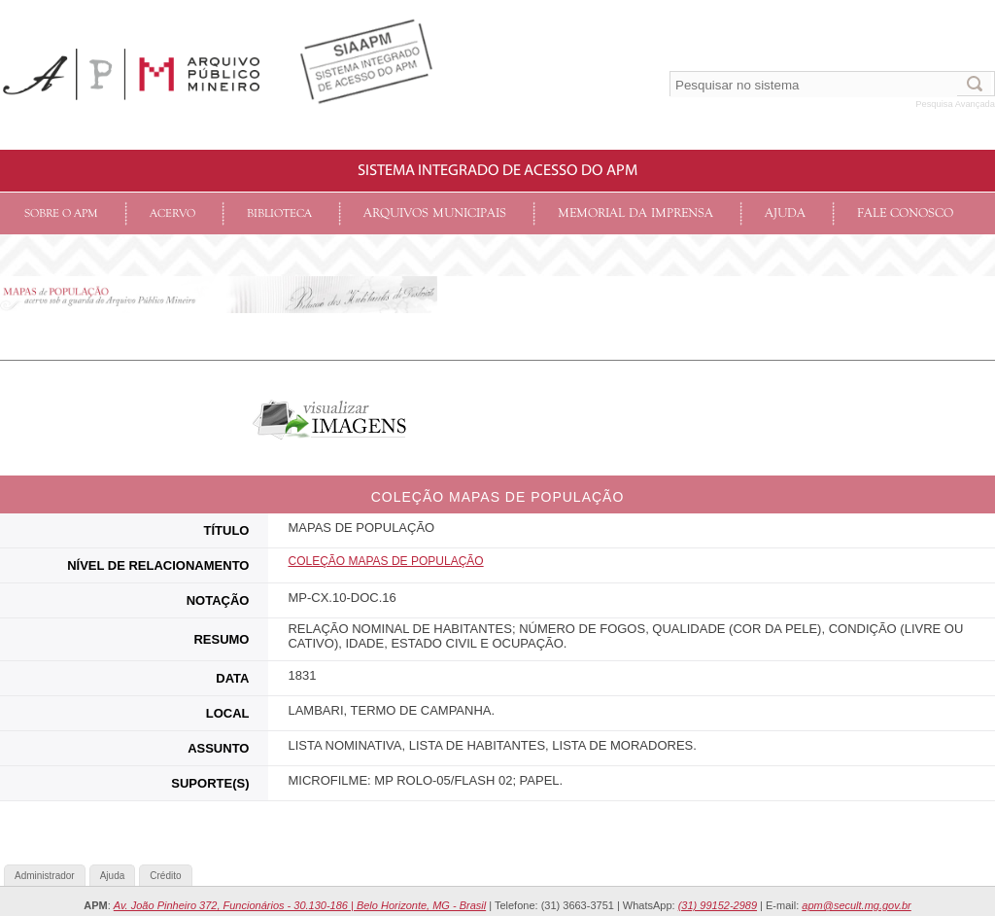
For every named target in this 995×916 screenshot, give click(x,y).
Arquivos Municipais (434, 213)
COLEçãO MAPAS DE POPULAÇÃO (385, 561)
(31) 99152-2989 (717, 905)
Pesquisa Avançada (955, 104)
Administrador (45, 875)
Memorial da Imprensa (635, 213)
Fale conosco (905, 213)
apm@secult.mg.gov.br (856, 905)
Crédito (165, 875)
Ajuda (785, 213)
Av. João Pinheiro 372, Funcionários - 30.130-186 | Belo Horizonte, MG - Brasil (300, 905)
